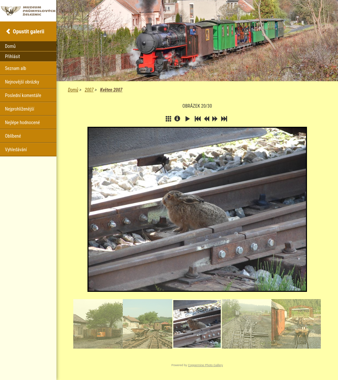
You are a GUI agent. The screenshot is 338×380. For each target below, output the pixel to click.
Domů (73, 89)
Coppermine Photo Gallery (205, 365)
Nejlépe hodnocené (22, 122)
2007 (89, 89)
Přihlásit (12, 56)
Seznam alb (15, 68)
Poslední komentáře (23, 95)
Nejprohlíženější (19, 109)
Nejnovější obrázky (22, 82)
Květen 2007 (111, 89)
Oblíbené (13, 136)
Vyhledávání (16, 149)
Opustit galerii (28, 31)
